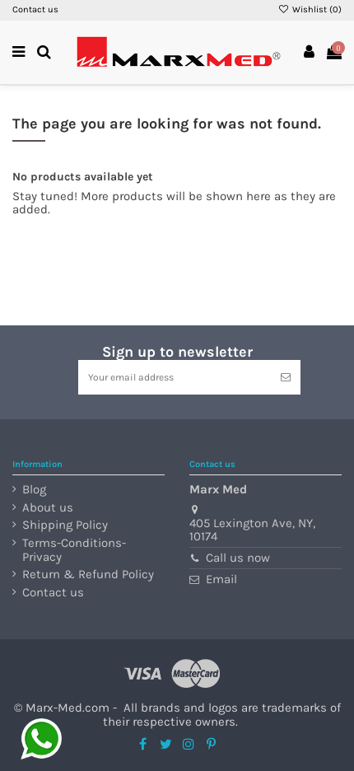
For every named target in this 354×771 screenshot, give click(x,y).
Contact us (35, 9)
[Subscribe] (285, 377)
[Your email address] (174, 377)
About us (47, 508)
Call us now (238, 557)
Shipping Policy (65, 525)
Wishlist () (310, 9)
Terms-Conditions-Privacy (74, 550)
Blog (34, 490)
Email (221, 579)
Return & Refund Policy (88, 575)
